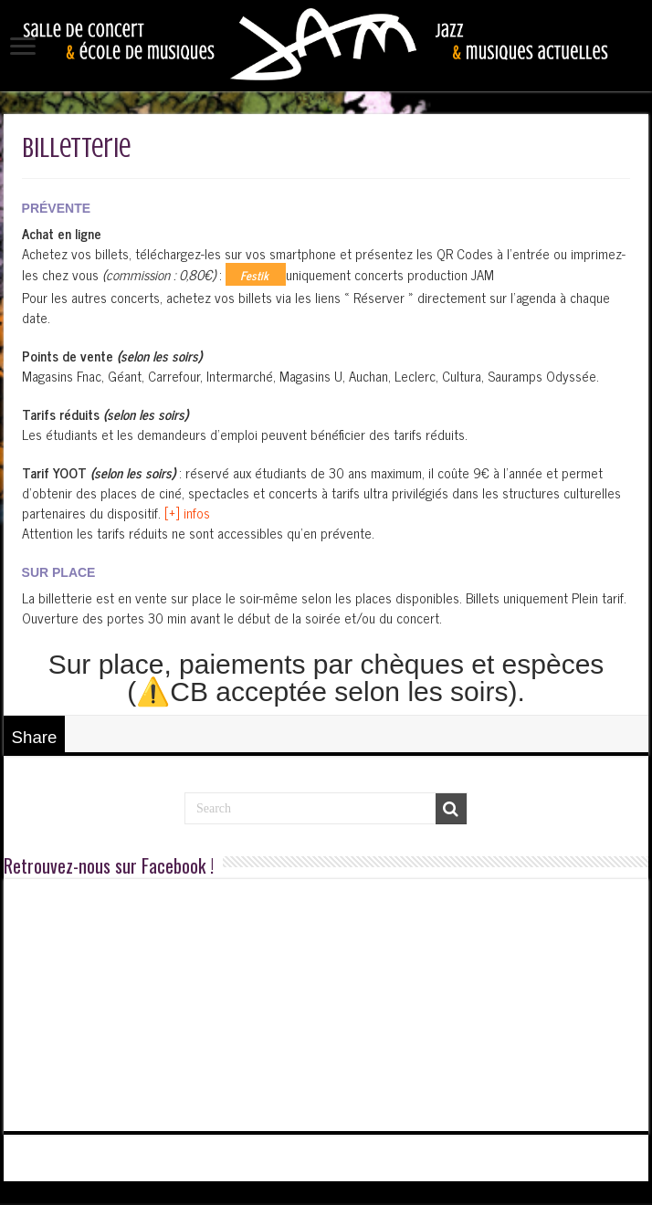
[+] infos (187, 512)
